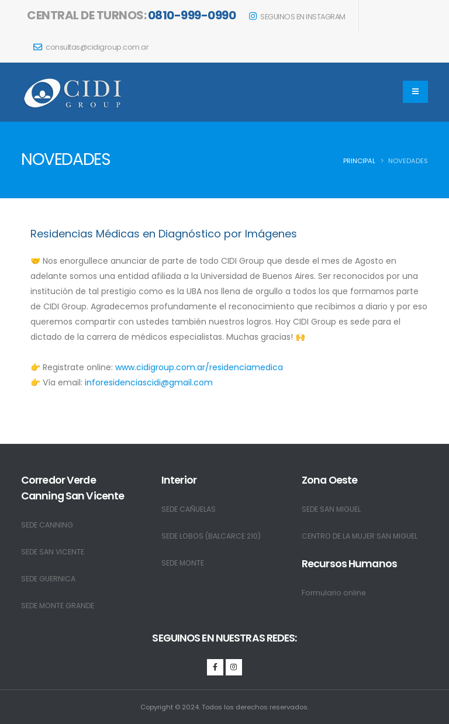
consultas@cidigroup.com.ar (90, 47)
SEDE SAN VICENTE (53, 552)
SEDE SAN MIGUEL (332, 509)
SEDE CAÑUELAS (188, 509)
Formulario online (335, 593)
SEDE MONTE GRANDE (58, 606)
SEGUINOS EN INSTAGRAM (297, 17)
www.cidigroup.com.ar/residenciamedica (199, 367)
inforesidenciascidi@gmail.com (149, 382)
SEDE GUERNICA (48, 579)
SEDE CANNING (47, 525)
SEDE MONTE (183, 563)
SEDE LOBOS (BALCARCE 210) (212, 536)
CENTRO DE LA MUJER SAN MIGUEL (361, 536)
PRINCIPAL (359, 161)
